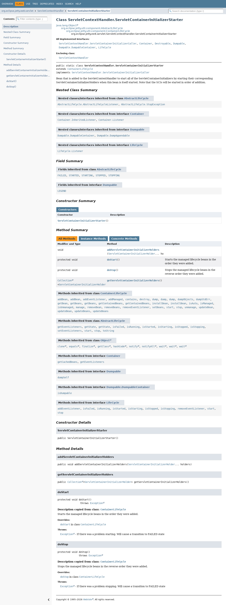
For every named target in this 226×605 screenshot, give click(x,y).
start (169, 307)
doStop (111, 270)
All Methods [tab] (66, 238)
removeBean (94, 307)
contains (131, 299)
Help (78, 4)
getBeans (76, 303)
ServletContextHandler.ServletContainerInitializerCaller (97, 43)
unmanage (190, 307)
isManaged (206, 303)
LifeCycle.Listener (70, 151)
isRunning (133, 326)
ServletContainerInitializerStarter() (26, 59)
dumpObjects (185, 299)
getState (90, 326)
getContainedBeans (111, 303)
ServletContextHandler (50, 11)
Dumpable (179, 43)
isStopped (181, 326)
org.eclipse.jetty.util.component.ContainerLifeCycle (98, 31)
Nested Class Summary (17, 32)
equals (73, 346)
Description (11, 26)
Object (105, 340)
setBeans (157, 307)
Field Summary (12, 37)
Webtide (87, 599)
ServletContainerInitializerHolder (131, 253)
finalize (87, 346)
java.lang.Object (66, 25)
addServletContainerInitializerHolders (133, 249)
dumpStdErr (203, 299)
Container (145, 43)
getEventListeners (70, 326)
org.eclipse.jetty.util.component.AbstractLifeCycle (92, 28)
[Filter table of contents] (31, 19)
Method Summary (14, 48)
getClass (103, 346)
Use (28, 4)
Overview (7, 4)
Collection (65, 280)
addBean (62, 299)
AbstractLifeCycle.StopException (143, 104)
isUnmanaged (65, 307)
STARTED (74, 175)
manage (80, 307)
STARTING (87, 175)
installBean (160, 303)
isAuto (193, 303)
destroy (144, 299)
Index (59, 4)
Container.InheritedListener (77, 119)
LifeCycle (104, 47)
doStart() (11, 81)
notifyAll (148, 346)
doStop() (11, 86)
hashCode (119, 346)
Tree (35, 4)
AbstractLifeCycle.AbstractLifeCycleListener (88, 104)
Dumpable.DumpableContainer (77, 47)
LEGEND (62, 191)
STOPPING (114, 175)
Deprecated (47, 4)
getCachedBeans (67, 361)
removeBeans (112, 307)
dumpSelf (63, 377)
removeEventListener (136, 307)
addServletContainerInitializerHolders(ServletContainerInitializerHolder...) (29, 70)
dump (155, 299)
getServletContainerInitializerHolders (133, 280)
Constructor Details (15, 54)
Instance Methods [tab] (93, 238)
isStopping (197, 326)
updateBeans (82, 311)
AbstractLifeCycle (136, 98)
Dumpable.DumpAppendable (113, 135)
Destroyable (162, 43)
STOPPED (101, 175)
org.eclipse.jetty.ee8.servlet (17, 11)
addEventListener (94, 299)
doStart (112, 259)
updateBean (206, 307)
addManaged (115, 299)
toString (108, 330)
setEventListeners (70, 330)
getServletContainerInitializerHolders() (28, 75)
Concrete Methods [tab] (124, 238)
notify (133, 346)
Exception (96, 503)
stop (179, 307)
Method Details (12, 64)
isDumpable (65, 393)
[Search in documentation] (195, 11)
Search (69, 4)
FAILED (62, 175)
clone (61, 346)
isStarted (148, 326)
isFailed (118, 326)
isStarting (165, 326)
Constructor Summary (16, 43)
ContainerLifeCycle (80, 69)
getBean (62, 303)
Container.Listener (111, 119)
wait (162, 346)
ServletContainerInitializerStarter (89, 11)
